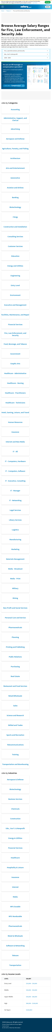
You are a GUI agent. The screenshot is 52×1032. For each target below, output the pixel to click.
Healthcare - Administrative (15, 373)
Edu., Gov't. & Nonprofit (15, 828)
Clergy (15, 217)
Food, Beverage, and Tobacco (15, 344)
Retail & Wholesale (15, 936)
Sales (15, 705)
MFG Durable (15, 906)
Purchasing (15, 666)
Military (15, 588)
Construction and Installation (15, 227)
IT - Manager (15, 490)
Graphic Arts (15, 363)
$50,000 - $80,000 (31, 997)
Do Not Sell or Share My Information (11, 1027)
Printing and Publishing (15, 647)
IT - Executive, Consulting (15, 481)
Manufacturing (15, 539)
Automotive (15, 178)
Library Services (15, 520)
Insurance (15, 432)
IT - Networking (15, 500)
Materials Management (15, 559)
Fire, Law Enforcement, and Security (15, 334)
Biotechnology (15, 207)
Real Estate (15, 676)
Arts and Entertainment (15, 168)
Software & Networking (15, 945)
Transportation (15, 965)
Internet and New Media (15, 442)
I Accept (48, 2)
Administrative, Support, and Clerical (15, 119)
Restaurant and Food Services (15, 686)
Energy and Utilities (15, 266)
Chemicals (15, 809)
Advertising (15, 129)
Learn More (34, 2)
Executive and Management (15, 305)
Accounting (15, 109)
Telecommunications (15, 745)
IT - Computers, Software (15, 471)
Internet (15, 887)
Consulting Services (15, 236)
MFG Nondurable (15, 916)
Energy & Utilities (15, 838)
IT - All (15, 451)
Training (15, 754)
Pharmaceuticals (15, 627)
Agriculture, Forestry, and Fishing (15, 148)
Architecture (15, 158)
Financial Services (15, 324)
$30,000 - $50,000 (31, 990)
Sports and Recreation (15, 735)
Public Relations (15, 657)
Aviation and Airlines (15, 187)
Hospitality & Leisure (15, 867)
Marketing (15, 549)
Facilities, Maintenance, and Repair (15, 315)
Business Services (15, 799)
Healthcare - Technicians (15, 402)
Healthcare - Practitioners (15, 393)
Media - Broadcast (15, 569)
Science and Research (15, 715)
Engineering (15, 275)
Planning (15, 637)
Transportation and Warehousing (15, 764)
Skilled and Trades (15, 725)
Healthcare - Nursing (15, 383)
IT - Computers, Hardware (15, 461)
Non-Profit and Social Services (15, 608)
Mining (15, 598)
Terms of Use (5, 1026)
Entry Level (15, 285)
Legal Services (15, 510)
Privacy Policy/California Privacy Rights (12, 1024)
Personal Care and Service (15, 617)
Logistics (15, 530)
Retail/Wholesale (15, 696)
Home (2, 11)
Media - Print (15, 578)
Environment (15, 295)
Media (15, 897)
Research (9, 11)
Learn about (14, 85)
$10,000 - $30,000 (31, 983)
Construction (15, 818)
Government (15, 354)
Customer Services (15, 246)
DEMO (48, 7)
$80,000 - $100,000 (32, 1003)
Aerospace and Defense (15, 139)
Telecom (15, 955)
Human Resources (15, 422)
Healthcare (15, 858)
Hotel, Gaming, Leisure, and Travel (15, 412)
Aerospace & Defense (15, 779)
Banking (15, 197)
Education (15, 256)
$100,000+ (29, 1010)
